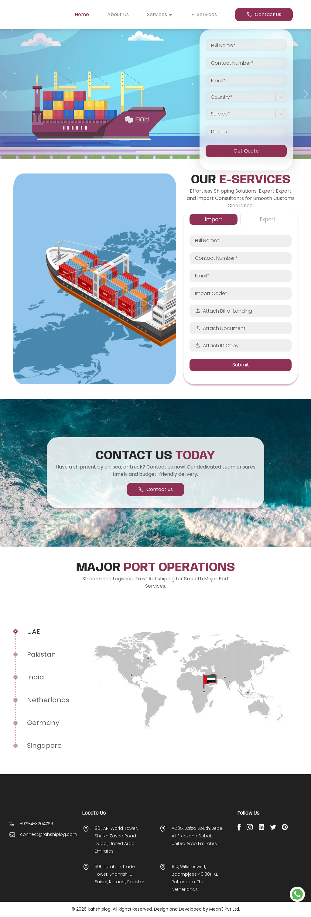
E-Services (204, 14)
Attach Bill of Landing (223, 310)
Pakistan (41, 654)
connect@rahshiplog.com (48, 845)
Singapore (44, 745)
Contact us (264, 14)
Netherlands (48, 700)
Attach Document (220, 328)
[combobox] (211, 97)
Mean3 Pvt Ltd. (224, 909)
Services (160, 14)
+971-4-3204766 (36, 834)
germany (43, 722)
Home (82, 14)
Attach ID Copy (217, 345)
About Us (118, 14)
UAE (33, 631)
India (35, 677)
